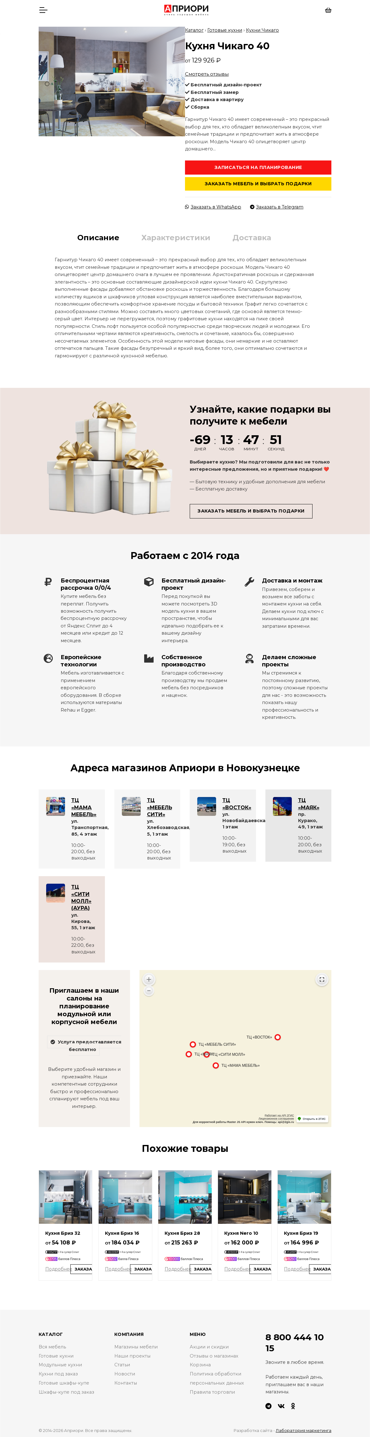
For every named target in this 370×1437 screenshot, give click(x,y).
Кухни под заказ (58, 1372)
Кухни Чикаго (262, 28)
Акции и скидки (209, 1345)
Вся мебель (52, 1345)
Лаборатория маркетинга (303, 1428)
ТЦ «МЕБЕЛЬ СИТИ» (159, 806)
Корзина (200, 1363)
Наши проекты (132, 1354)
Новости (124, 1372)
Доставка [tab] (251, 236)
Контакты (125, 1381)
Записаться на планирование (258, 166)
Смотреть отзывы (207, 72)
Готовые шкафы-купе (64, 1381)
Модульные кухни (60, 1363)
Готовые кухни (224, 28)
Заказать (86, 1267)
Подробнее (58, 1267)
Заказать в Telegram (276, 205)
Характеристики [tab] (175, 236)
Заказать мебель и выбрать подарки (258, 182)
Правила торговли (212, 1390)
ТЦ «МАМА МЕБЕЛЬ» (83, 806)
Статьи (122, 1363)
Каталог (194, 28)
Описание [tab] (98, 236)
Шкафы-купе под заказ (66, 1390)
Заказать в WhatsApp (213, 205)
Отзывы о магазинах (214, 1354)
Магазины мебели (136, 1345)
